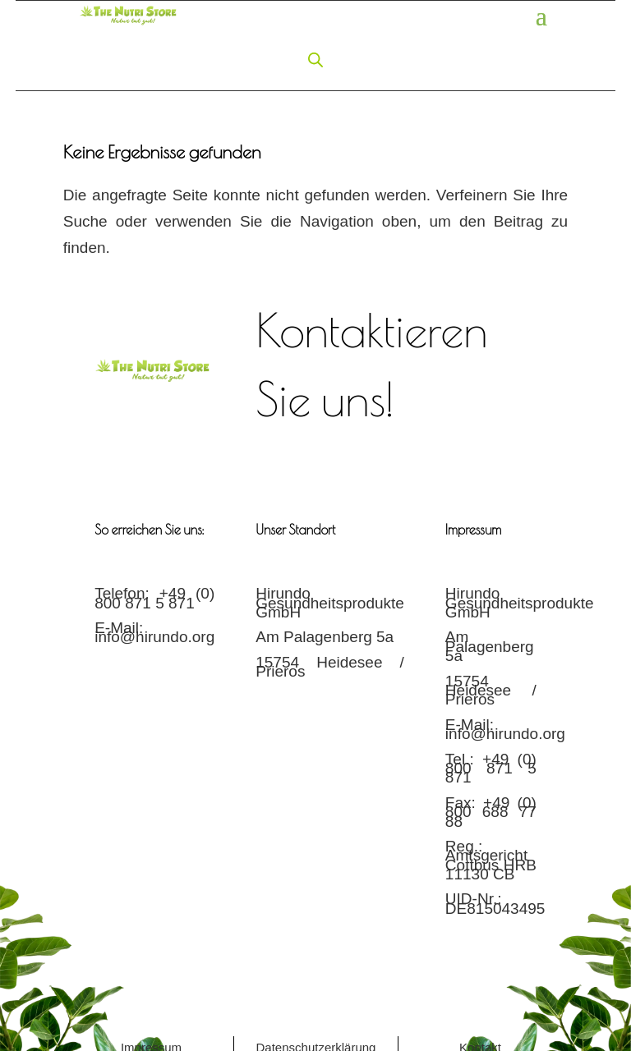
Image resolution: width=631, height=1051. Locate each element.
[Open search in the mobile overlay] (315, 59)
